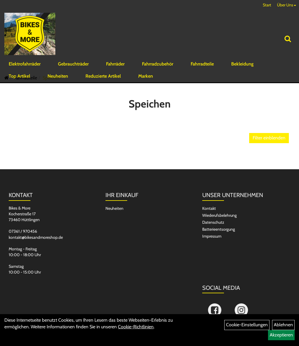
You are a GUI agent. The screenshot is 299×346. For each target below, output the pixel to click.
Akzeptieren (281, 335)
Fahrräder (115, 68)
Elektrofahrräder (25, 68)
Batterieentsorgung (218, 244)
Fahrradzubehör (157, 68)
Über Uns (286, 5)
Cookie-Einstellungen (247, 324)
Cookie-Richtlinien (136, 326)
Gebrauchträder (73, 68)
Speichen (52, 92)
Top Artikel (19, 80)
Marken (145, 80)
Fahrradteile (202, 68)
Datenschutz (213, 237)
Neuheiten (58, 80)
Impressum (211, 251)
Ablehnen (283, 324)
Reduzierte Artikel (103, 80)
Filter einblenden (269, 152)
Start (267, 5)
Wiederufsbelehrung (219, 230)
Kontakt (209, 223)
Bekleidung (242, 68)
